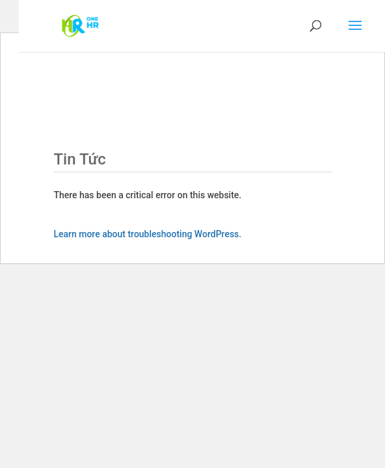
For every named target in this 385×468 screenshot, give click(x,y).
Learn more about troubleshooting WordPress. (147, 234)
